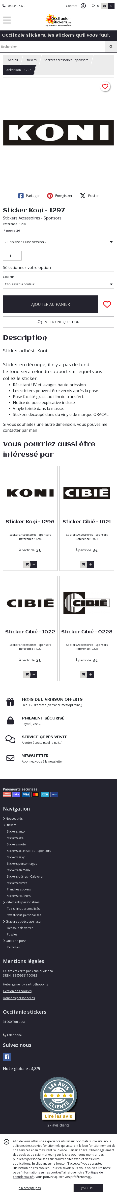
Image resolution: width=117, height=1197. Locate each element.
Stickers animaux (18, 870)
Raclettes (13, 947)
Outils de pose (14, 941)
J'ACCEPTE (88, 1188)
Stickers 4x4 (15, 838)
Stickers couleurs (18, 896)
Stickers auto (16, 831)
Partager (29, 196)
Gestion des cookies (17, 991)
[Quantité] (12, 256)
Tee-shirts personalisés (23, 909)
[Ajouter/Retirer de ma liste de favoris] (107, 304)
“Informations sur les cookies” (41, 1172)
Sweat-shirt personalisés (24, 915)
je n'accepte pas (29, 1188)
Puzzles (12, 934)
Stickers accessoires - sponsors (66, 60)
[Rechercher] (111, 46)
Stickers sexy (16, 857)
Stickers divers (17, 883)
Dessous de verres (20, 928)
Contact (71, 6)
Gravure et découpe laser (22, 921)
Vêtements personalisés (21, 902)
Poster (89, 196)
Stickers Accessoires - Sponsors (32, 218)
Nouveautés (13, 818)
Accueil (13, 60)
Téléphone (12, 1035)
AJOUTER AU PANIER (50, 304)
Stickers (31, 60)
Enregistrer (59, 196)
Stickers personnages (22, 864)
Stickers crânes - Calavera (25, 876)
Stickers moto (16, 844)
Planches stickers (19, 889)
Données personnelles (19, 998)
